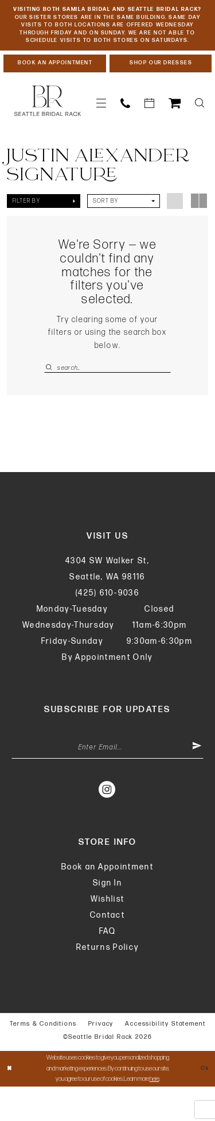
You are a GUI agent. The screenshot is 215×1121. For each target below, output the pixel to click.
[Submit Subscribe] (196, 780)
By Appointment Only (107, 688)
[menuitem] (101, 131)
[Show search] (200, 131)
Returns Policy (107, 982)
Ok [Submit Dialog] (203, 1103)
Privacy (101, 1058)
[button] (101, 131)
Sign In (107, 917)
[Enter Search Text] (107, 396)
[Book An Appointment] (54, 90)
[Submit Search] (50, 396)
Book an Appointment (107, 901)
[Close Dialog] (10, 1102)
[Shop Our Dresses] (161, 90)
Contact (107, 949)
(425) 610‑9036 (107, 624)
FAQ (107, 966)
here (154, 1113)
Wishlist (108, 933)
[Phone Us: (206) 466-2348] (126, 131)
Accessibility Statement (165, 1058)
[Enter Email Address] (107, 780)
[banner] (47, 129)
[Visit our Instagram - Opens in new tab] (107, 823)
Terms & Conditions (43, 1058)
